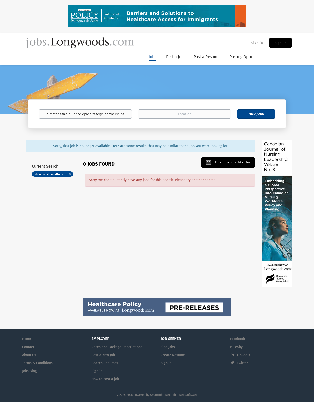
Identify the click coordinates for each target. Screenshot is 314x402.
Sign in (257, 43)
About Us (29, 355)
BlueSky (236, 347)
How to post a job (105, 379)
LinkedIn (243, 355)
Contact (28, 347)
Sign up (280, 43)
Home (26, 339)
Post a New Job (103, 355)
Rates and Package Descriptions (117, 347)
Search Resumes (105, 363)
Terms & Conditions (37, 363)
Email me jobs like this (232, 162)
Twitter (242, 363)
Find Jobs (256, 114)
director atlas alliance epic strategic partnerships (54, 174)
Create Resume (173, 355)
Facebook (237, 339)
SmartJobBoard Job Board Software (174, 395)
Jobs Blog (29, 371)
